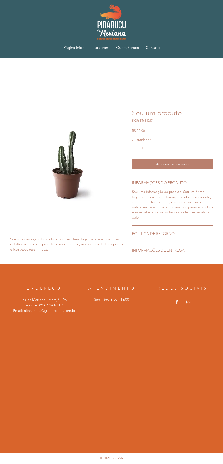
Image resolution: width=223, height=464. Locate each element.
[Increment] (149, 148)
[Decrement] (135, 148)
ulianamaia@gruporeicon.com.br (50, 310)
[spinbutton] (142, 148)
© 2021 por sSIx (111, 458)
